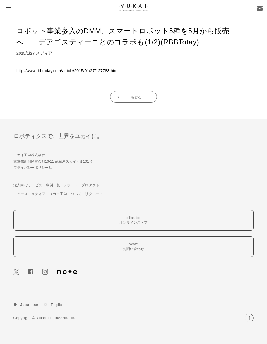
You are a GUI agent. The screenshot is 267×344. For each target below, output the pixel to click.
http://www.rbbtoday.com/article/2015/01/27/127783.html (67, 70)
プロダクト (90, 185)
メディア (38, 194)
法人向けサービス (27, 185)
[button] (7, 7)
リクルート (94, 194)
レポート (71, 185)
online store (133, 220)
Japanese (29, 305)
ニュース (20, 194)
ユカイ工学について (65, 194)
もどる (136, 97)
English (58, 305)
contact (133, 247)
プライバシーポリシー (33, 168)
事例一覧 (53, 185)
